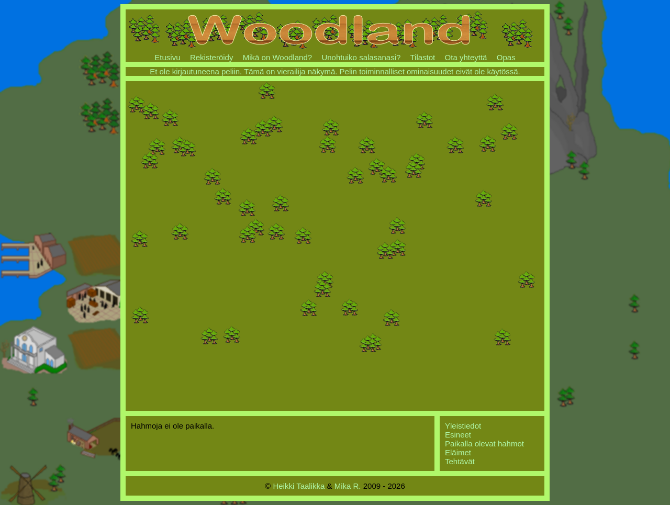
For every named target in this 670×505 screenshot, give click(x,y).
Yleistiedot (463, 425)
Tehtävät (460, 461)
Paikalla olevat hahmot (484, 443)
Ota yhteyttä (466, 57)
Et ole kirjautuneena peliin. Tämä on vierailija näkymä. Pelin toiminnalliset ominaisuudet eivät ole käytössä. (335, 71)
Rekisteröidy (211, 57)
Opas (506, 57)
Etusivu (167, 57)
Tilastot (422, 57)
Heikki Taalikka (299, 485)
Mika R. (347, 485)
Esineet (458, 434)
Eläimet (458, 452)
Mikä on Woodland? (277, 57)
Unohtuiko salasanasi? (360, 57)
